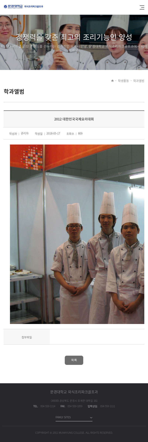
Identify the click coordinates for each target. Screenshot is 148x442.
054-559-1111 (107, 406)
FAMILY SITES (63, 417)
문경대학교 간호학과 (23, 8)
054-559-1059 (75, 406)
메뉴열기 (142, 7)
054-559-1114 (47, 406)
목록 (74, 360)
